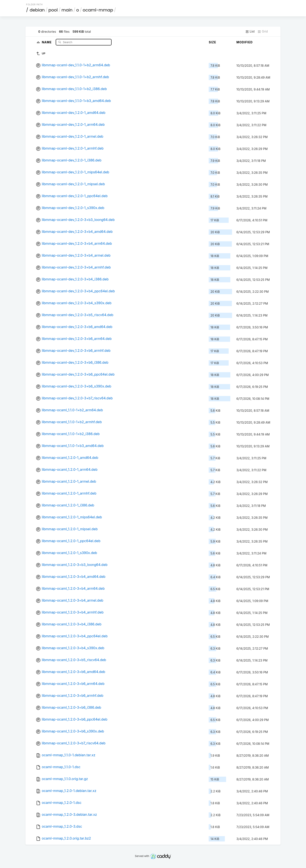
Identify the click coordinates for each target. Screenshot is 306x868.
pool (53, 10)
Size (212, 42)
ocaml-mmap (98, 10)
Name (47, 42)
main (66, 10)
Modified (244, 42)
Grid (263, 31)
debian (37, 10)
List (250, 31)
